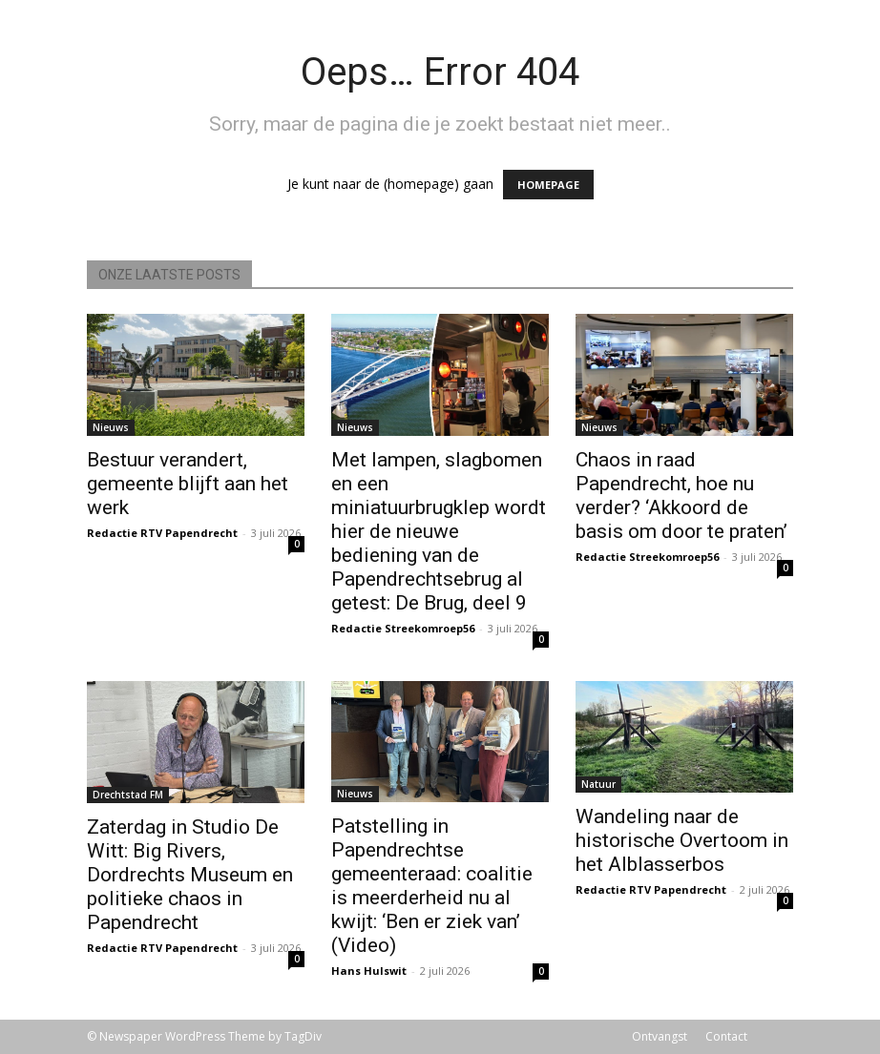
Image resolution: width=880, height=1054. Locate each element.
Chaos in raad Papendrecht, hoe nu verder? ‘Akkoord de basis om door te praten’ (681, 495)
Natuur (598, 784)
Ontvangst (659, 1036)
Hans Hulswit (369, 970)
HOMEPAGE (548, 184)
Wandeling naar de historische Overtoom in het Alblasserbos (682, 840)
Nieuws (111, 427)
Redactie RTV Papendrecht (162, 533)
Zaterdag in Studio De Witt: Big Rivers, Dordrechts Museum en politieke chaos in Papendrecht (190, 875)
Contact (726, 1036)
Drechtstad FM (128, 794)
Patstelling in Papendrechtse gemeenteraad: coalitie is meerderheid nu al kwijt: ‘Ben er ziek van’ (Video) (432, 886)
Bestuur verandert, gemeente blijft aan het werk (187, 483)
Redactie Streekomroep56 (402, 628)
